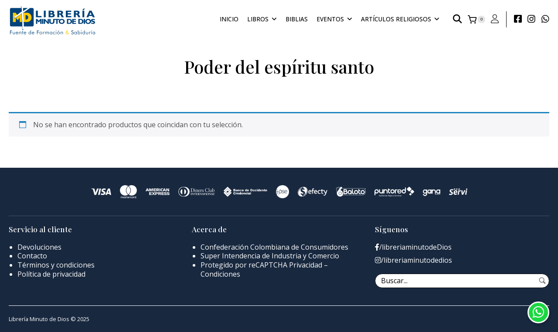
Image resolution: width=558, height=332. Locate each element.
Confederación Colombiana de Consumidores (274, 247)
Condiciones (220, 274)
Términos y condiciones (56, 265)
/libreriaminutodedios (413, 260)
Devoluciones (39, 247)
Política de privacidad (51, 274)
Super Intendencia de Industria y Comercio (270, 256)
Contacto (32, 256)
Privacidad (305, 265)
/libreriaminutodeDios (413, 247)
